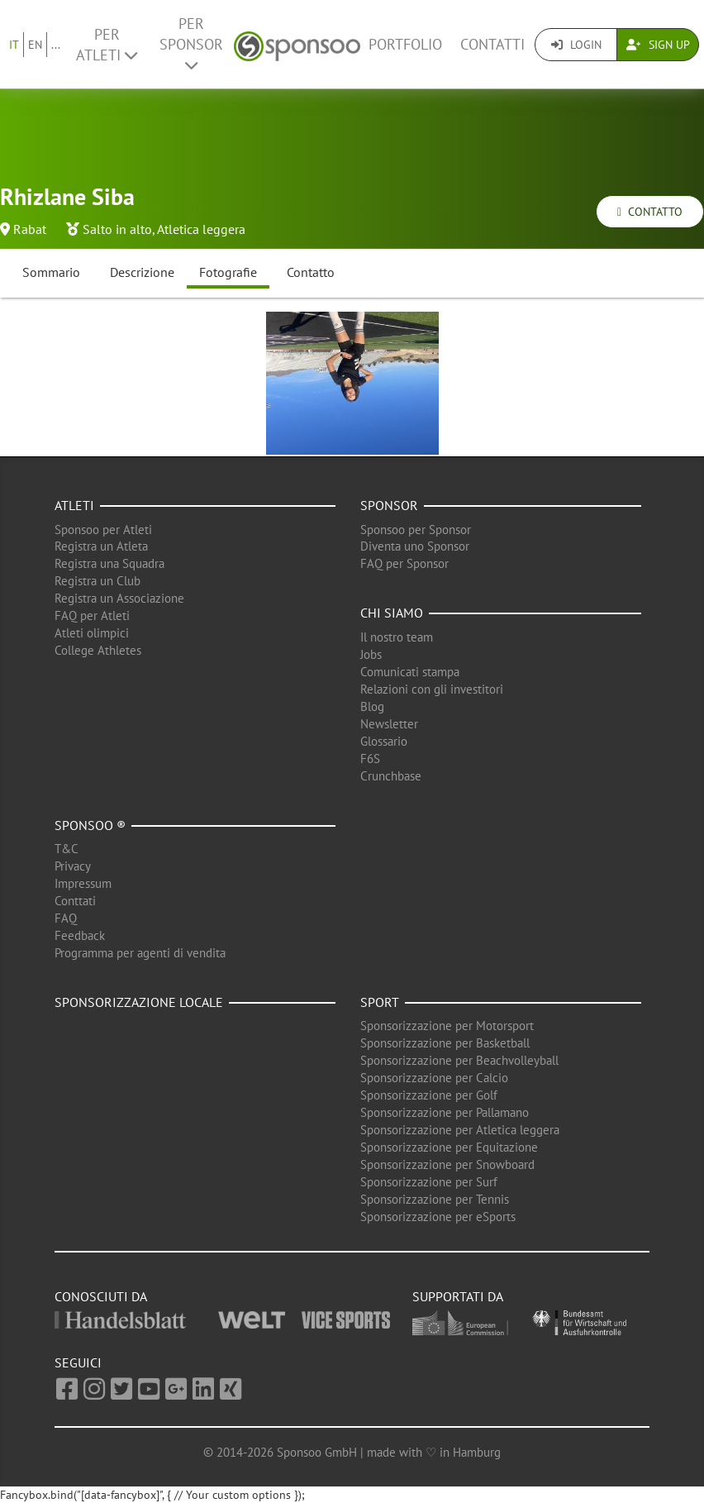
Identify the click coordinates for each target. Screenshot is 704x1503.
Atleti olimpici (92, 633)
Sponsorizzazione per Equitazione (449, 1147)
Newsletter (389, 724)
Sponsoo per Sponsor (415, 529)
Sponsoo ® (90, 825)
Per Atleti (106, 44)
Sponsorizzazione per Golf (428, 1095)
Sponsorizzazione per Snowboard (447, 1164)
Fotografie (228, 272)
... (55, 44)
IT (14, 44)
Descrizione (142, 272)
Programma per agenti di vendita (140, 953)
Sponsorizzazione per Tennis (434, 1199)
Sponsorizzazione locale (139, 1002)
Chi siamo (391, 612)
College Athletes (98, 650)
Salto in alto (117, 229)
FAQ (66, 918)
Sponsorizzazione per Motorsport (447, 1025)
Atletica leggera (201, 229)
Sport (379, 1002)
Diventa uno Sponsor (414, 546)
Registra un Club (97, 581)
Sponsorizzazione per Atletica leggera (459, 1130)
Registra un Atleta (101, 546)
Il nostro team (396, 637)
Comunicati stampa (409, 672)
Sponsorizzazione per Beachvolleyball (459, 1060)
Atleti (74, 505)
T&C (66, 848)
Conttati (75, 901)
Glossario (383, 741)
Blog (372, 706)
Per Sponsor (191, 43)
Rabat (29, 229)
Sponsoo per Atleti (103, 529)
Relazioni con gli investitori (431, 689)
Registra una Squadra (109, 563)
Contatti (492, 44)
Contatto (650, 211)
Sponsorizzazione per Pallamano (444, 1112)
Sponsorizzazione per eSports (438, 1216)
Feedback (80, 935)
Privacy (73, 866)
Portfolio (405, 44)
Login (576, 44)
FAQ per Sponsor (404, 563)
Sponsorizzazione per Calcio (434, 1078)
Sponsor (389, 505)
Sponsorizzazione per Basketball (445, 1043)
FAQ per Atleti (92, 615)
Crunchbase (390, 776)
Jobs (371, 654)
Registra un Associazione (119, 598)
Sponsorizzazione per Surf (428, 1182)
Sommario (51, 272)
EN (35, 44)
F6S (370, 758)
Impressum (83, 883)
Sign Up (658, 44)
